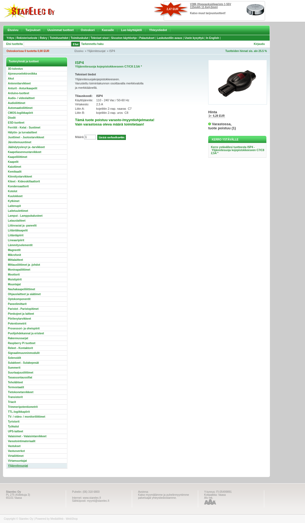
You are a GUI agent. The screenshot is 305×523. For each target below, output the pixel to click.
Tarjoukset (33, 30)
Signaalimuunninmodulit (24, 352)
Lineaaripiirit (16, 240)
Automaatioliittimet (20, 107)
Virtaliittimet (16, 455)
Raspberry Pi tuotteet (21, 343)
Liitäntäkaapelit (18, 230)
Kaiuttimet (14, 166)
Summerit (14, 367)
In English (212, 37)
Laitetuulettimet (18, 210)
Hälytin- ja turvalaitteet (22, 132)
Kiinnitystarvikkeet (20, 176)
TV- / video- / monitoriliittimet (26, 416)
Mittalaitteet (15, 259)
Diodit (11, 117)
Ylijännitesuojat (96, 51)
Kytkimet (13, 201)
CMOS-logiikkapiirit (20, 112)
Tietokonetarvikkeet (20, 392)
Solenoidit (14, 357)
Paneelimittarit (17, 303)
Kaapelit (13, 161)
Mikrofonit (14, 254)
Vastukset (14, 446)
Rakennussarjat (18, 338)
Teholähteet (15, 382)
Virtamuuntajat (17, 460)
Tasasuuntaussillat (20, 377)
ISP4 (112, 51)
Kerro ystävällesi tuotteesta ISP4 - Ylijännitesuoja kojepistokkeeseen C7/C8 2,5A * (237, 150)
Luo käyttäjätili (131, 30)
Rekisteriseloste (27, 37)
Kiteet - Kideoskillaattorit (24, 181)
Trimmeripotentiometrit (23, 406)
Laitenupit (14, 205)
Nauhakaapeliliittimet (21, 289)
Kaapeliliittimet (17, 156)
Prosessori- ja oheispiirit (24, 328)
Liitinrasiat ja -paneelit (22, 225)
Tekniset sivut (100, 37)
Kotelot (12, 191)
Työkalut (13, 426)
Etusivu (13, 30)
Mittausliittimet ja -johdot (24, 264)
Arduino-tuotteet (18, 93)
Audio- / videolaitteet (21, 98)
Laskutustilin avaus (169, 37)
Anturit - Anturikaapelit (22, 88)
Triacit (12, 401)
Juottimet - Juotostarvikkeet (26, 137)
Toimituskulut (79, 37)
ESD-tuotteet (16, 122)
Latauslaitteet (16, 220)
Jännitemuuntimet (19, 142)
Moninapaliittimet (19, 269)
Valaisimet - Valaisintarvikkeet (27, 436)
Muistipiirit (15, 279)
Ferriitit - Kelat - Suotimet (24, 127)
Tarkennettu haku (92, 43)
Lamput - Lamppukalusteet (25, 215)
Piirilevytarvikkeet (19, 318)
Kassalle (108, 30)
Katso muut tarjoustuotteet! (208, 13)
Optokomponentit (19, 299)
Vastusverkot (16, 450)
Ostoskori (88, 30)
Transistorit (15, 397)
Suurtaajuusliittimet (20, 372)
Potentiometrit (17, 323)
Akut (11, 78)
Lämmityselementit (20, 245)
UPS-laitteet (15, 431)
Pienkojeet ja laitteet (21, 313)
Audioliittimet (16, 103)
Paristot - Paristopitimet (23, 308)
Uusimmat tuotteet (61, 30)
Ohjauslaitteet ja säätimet (24, 294)
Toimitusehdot (59, 37)
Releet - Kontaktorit (20, 348)
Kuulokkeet (15, 196)
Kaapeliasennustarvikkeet (24, 152)
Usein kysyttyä (194, 37)
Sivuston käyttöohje (124, 37)
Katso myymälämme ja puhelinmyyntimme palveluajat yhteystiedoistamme (163, 496)
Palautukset (146, 37)
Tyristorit (14, 421)
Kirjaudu (259, 43)
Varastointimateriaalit (21, 441)
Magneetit (14, 250)
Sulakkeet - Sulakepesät (23, 362)
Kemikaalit (14, 171)
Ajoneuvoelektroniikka (22, 73)
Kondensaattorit (18, 186)
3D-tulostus (15, 68)
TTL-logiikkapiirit (19, 411)
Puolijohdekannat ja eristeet (26, 333)
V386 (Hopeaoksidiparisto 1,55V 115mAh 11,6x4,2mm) (210, 6)
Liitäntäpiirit (15, 235)
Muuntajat (14, 284)
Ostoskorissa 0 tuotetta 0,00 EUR (28, 51)
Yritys (10, 37)
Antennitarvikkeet (19, 83)
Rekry (43, 37)
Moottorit (14, 274)
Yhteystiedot (158, 30)
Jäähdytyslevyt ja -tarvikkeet (26, 147)
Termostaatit (16, 387)
